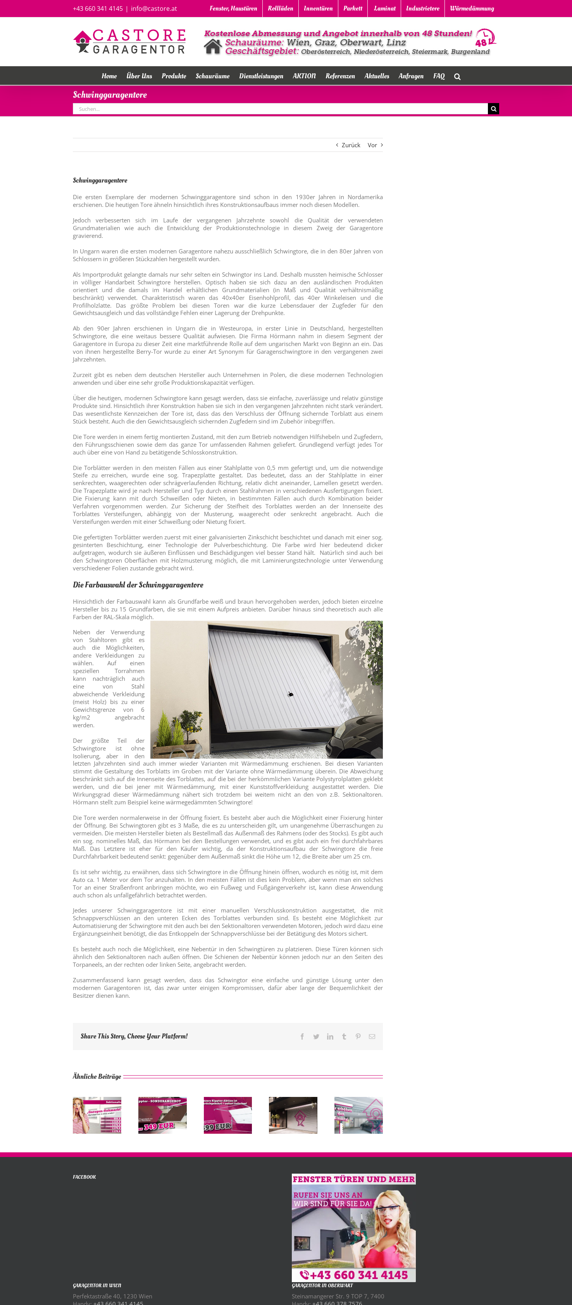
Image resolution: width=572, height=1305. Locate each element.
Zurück (351, 145)
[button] (457, 75)
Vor (372, 145)
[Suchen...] (280, 108)
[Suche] (493, 108)
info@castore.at (154, 8)
